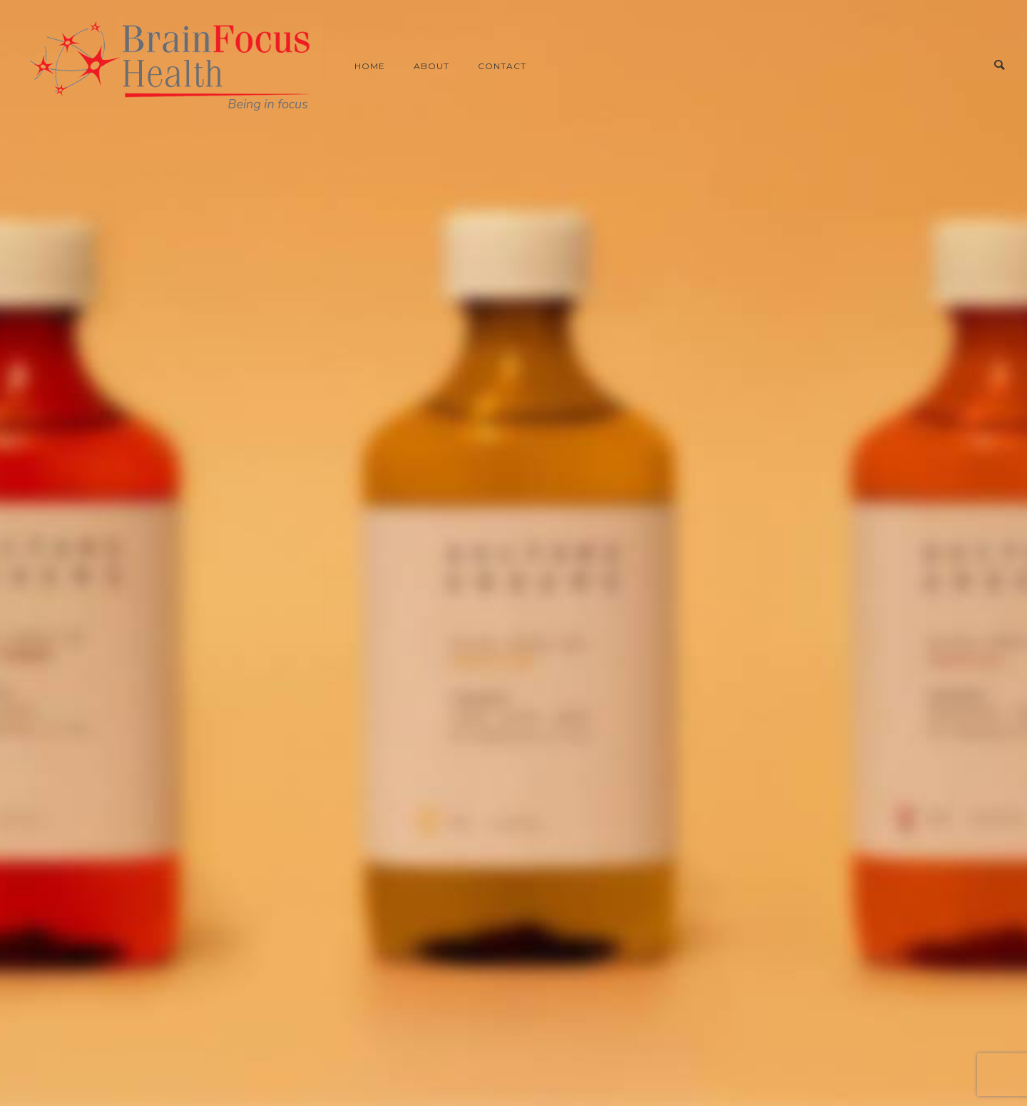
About (431, 66)
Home (369, 66)
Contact (502, 66)
